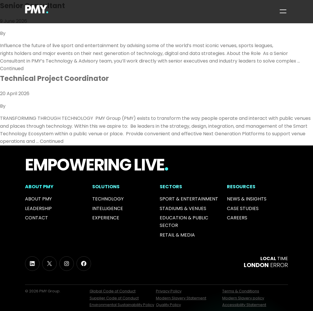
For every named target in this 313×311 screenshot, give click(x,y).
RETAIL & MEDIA (177, 235)
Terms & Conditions (240, 291)
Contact (36, 217)
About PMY (38, 199)
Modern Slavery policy (243, 298)
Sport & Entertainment (189, 199)
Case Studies (243, 208)
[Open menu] (283, 11)
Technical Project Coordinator (54, 78)
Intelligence (107, 208)
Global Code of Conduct (113, 291)
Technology (108, 199)
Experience (105, 217)
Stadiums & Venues (183, 208)
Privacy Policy (169, 291)
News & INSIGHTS (246, 199)
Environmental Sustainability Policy (122, 305)
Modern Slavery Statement (181, 298)
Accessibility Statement (244, 305)
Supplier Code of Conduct (114, 298)
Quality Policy (168, 305)
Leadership (38, 208)
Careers (237, 217)
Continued (12, 68)
